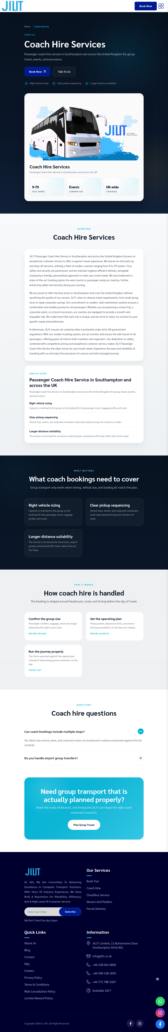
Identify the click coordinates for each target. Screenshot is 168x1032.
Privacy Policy (33, 977)
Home (27, 26)
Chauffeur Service (98, 895)
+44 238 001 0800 (104, 965)
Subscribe (70, 911)
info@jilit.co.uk (102, 956)
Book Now (145, 6)
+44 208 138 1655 (104, 973)
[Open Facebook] (160, 1024)
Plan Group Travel (84, 824)
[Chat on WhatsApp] (160, 1001)
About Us (30, 943)
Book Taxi (93, 881)
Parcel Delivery (96, 909)
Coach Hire (94, 888)
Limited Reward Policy (38, 998)
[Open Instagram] (160, 1012)
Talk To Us (64, 71)
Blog (27, 950)
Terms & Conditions (36, 984)
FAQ (26, 964)
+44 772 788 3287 (104, 982)
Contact (29, 957)
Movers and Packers (99, 902)
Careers (29, 970)
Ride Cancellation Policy (39, 991)
